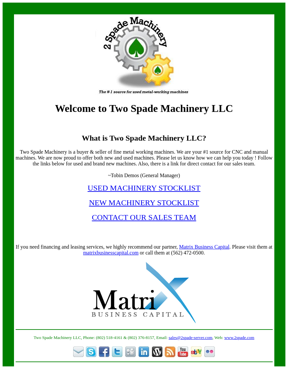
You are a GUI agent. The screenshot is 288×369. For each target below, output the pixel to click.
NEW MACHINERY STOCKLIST (144, 202)
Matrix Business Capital (204, 247)
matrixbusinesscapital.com (110, 252)
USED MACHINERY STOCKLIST (144, 188)
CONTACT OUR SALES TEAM (144, 217)
